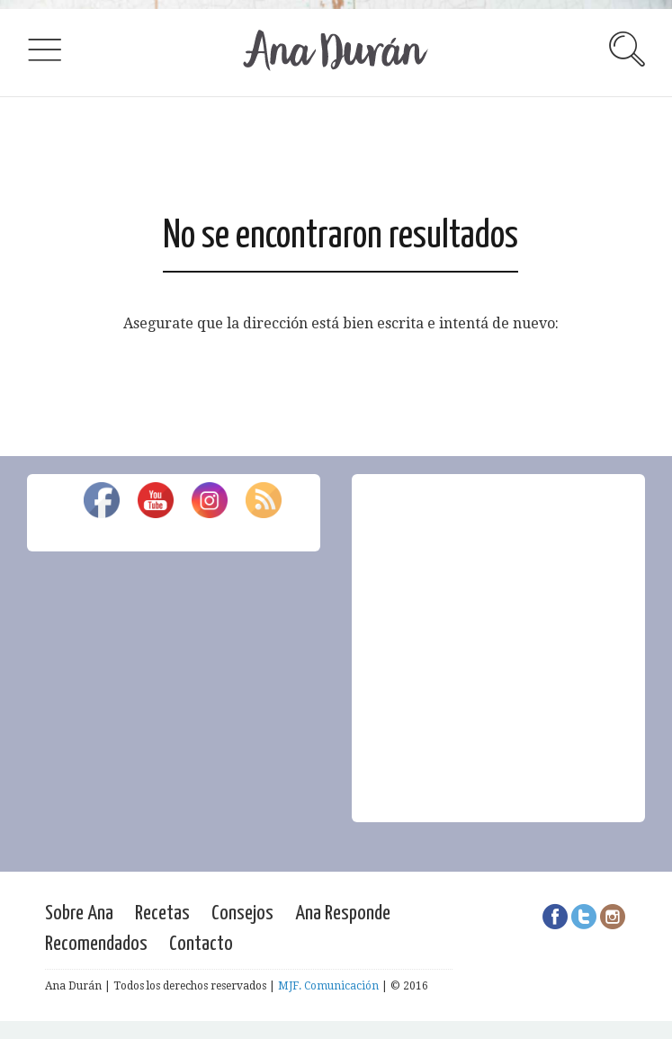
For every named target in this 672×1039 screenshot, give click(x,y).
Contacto (201, 944)
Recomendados (96, 944)
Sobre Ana (79, 913)
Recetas (162, 913)
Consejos (242, 913)
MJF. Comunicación (328, 986)
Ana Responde (342, 913)
